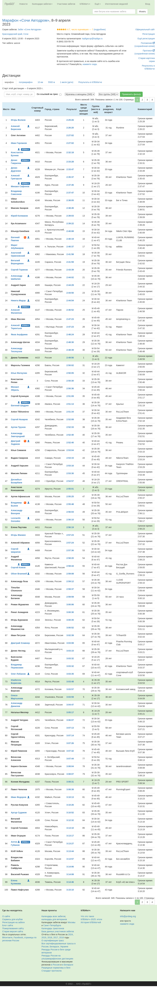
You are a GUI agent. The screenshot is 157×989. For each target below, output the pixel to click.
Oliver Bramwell (19, 573)
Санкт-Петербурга (52, 925)
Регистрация (148, 34)
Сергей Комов (18, 567)
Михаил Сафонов (20, 186)
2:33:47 (70, 169)
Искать (142, 11)
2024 (70, 934)
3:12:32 (70, 820)
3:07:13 (70, 728)
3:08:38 (70, 789)
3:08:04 (70, 766)
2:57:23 (70, 535)
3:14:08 (70, 874)
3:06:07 (70, 720)
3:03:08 (70, 643)
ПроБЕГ (10, 3)
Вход (147, 4)
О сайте (6, 916)
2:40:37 (70, 246)
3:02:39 (70, 635)
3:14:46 (70, 882)
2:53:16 (70, 465)
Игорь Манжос (18, 535)
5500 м (51, 82)
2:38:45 (70, 208)
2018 (49, 937)
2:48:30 (70, 342)
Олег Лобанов (18, 674)
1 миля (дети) (66, 82)
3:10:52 (70, 812)
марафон (9, 82)
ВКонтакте (7, 937)
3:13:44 (70, 851)
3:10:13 (70, 797)
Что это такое (87, 916)
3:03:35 (70, 674)
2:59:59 (70, 597)
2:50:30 (70, 381)
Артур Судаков (19, 812)
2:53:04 (70, 450)
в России (55, 964)
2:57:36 (70, 550)
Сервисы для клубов (12, 919)
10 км (40, 82)
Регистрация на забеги (13, 922)
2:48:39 (70, 350)
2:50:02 (70, 365)
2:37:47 (70, 192)
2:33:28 (70, 161)
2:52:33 (70, 427)
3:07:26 (70, 743)
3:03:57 (70, 689)
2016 (61, 937)
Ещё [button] (98, 4)
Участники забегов (66, 4)
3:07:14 (70, 735)
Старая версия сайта (12, 931)
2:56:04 (70, 512)
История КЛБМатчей (91, 922)
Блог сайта (7, 925)
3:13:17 (70, 835)
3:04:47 (70, 704)
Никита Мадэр (18, 300)
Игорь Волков (18, 120)
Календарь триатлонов (53, 928)
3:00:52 (70, 627)
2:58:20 (70, 558)
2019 (44, 937)
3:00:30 (70, 612)
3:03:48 (70, 681)
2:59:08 (70, 573)
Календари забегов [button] (42, 4)
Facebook (18, 937)
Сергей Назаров (19, 419)
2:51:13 (70, 404)
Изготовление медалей (116, 4)
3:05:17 (70, 712)
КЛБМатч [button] (85, 4)
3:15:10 (70, 890)
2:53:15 (70, 458)
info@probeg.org (128, 916)
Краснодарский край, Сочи (15, 34)
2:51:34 (70, 411)
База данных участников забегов (58, 931)
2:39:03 (70, 216)
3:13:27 (70, 843)
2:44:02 (70, 277)
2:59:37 (70, 589)
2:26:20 (70, 127)
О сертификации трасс (53, 940)
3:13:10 (70, 828)
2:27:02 (70, 135)
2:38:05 (70, 200)
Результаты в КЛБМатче (90, 82)
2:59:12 (70, 581)
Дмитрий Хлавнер (20, 643)
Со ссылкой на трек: (47, 94)
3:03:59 (70, 697)
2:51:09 (70, 396)
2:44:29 (70, 285)
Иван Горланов (19, 143)
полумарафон (25, 82)
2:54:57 (70, 481)
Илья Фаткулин (19, 373)
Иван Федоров (18, 797)
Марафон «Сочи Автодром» (25, 20)
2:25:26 (70, 120)
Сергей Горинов (19, 269)
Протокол (149, 50)
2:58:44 (70, 566)
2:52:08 (70, 419)
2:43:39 (70, 269)
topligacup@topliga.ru (92, 38)
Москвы (71, 922)
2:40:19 (70, 239)
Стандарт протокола (52, 971)
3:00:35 (70, 620)
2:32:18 (70, 152)
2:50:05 (70, 373)
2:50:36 (70, 388)
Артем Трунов (18, 427)
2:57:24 (70, 542)
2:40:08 (70, 231)
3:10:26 (70, 805)
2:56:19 (70, 527)
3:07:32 (70, 751)
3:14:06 (70, 866)
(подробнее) (100, 29)
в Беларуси (67, 964)
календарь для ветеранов (54, 919)
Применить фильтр (131, 94)
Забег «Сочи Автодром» (30, 29)
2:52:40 (70, 435)
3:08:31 (70, 782)
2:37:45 (70, 185)
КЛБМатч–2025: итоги (91, 919)
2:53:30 (70, 473)
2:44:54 (70, 300)
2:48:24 (70, 334)
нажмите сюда (90, 64)
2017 (55, 937)
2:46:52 (70, 310)
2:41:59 (70, 262)
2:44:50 (70, 293)
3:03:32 (70, 658)
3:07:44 (70, 758)
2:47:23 (70, 319)
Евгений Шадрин (20, 405)
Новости (23, 4)
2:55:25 (70, 496)
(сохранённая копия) (144, 46)
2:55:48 (70, 504)
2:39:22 (70, 223)
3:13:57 (70, 859)
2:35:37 (70, 177)
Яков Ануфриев (19, 334)
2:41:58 (70, 254)
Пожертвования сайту (13, 928)
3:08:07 (70, 774)
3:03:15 (70, 651)
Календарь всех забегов (53, 916)
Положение (148, 43)
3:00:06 (70, 604)
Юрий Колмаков (19, 216)
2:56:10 (70, 519)
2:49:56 (70, 357)
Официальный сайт (145, 29)
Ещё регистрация (146, 38)
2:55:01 (70, 489)
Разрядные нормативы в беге (56, 967)
